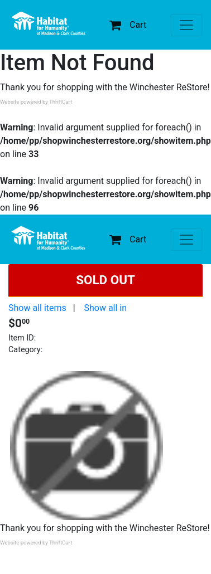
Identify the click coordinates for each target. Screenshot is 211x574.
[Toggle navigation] (186, 25)
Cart (127, 25)
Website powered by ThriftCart (36, 102)
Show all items (37, 308)
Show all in (105, 308)
